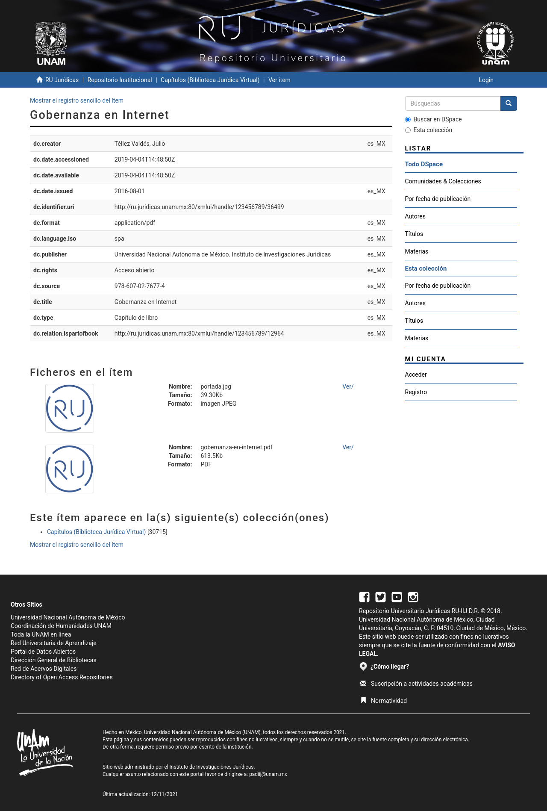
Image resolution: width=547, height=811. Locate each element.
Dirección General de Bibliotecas (54, 660)
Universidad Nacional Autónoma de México (68, 617)
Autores (415, 216)
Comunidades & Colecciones (443, 181)
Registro (416, 392)
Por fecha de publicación (438, 198)
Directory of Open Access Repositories (62, 677)
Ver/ (348, 386)
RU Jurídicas (62, 80)
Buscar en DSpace (433, 119)
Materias (417, 251)
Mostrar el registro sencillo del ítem (77, 100)
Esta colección (429, 130)
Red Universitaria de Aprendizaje (54, 643)
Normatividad (383, 700)
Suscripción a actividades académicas (416, 683)
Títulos (414, 233)
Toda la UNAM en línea (41, 634)
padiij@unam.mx (268, 774)
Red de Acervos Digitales (43, 668)
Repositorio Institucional (120, 80)
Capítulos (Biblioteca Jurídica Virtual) (210, 80)
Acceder (416, 374)
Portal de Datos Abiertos (43, 651)
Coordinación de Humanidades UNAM (61, 625)
